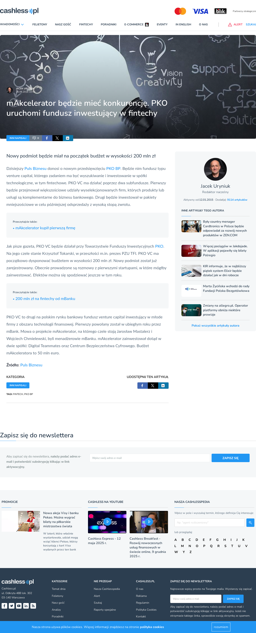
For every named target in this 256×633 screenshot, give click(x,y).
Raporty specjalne (105, 610)
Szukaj (98, 603)
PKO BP (113, 168)
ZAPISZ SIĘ (231, 458)
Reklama (141, 596)
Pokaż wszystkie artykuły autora (215, 325)
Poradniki (108, 24)
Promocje (10, 502)
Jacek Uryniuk (25, 88)
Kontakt (141, 616)
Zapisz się (233, 598)
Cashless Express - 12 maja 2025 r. (104, 540)
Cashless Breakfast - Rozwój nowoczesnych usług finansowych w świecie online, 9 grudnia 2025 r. (148, 547)
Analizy (56, 610)
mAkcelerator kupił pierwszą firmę (44, 227)
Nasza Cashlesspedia (107, 589)
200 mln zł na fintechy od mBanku (44, 298)
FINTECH (18, 394)
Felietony (39, 24)
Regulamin (142, 603)
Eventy (162, 24)
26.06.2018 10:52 (25, 91)
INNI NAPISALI (18, 138)
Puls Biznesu (35, 168)
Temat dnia (58, 589)
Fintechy (86, 24)
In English (183, 24)
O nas (203, 24)
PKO (159, 246)
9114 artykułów (237, 200)
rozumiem (221, 627)
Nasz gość (63, 24)
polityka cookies (152, 627)
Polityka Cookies (146, 610)
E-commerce (133, 24)
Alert (97, 596)
